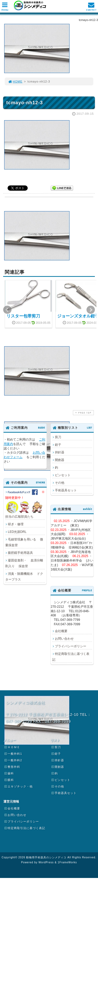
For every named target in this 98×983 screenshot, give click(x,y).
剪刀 (58, 437)
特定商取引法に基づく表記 (70, 656)
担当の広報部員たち (25, 503)
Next (91, 310)
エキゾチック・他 (18, 786)
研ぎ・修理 (16, 524)
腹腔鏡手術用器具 (20, 552)
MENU (4, 8)
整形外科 (12, 766)
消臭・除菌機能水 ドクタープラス (24, 576)
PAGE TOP (82, 412)
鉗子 (58, 445)
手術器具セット (66, 490)
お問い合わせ (64, 638)
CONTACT (91, 8)
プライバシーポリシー (70, 646)
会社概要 (61, 631)
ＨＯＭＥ (12, 747)
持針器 (59, 452)
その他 (59, 483)
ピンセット (63, 475)
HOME (15, 81)
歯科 (9, 773)
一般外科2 (13, 760)
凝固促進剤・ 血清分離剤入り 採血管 (24, 563)
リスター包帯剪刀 (23, 316)
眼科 (9, 779)
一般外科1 (13, 753)
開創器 (59, 460)
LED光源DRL (17, 532)
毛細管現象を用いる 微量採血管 (24, 542)
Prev (7, 310)
